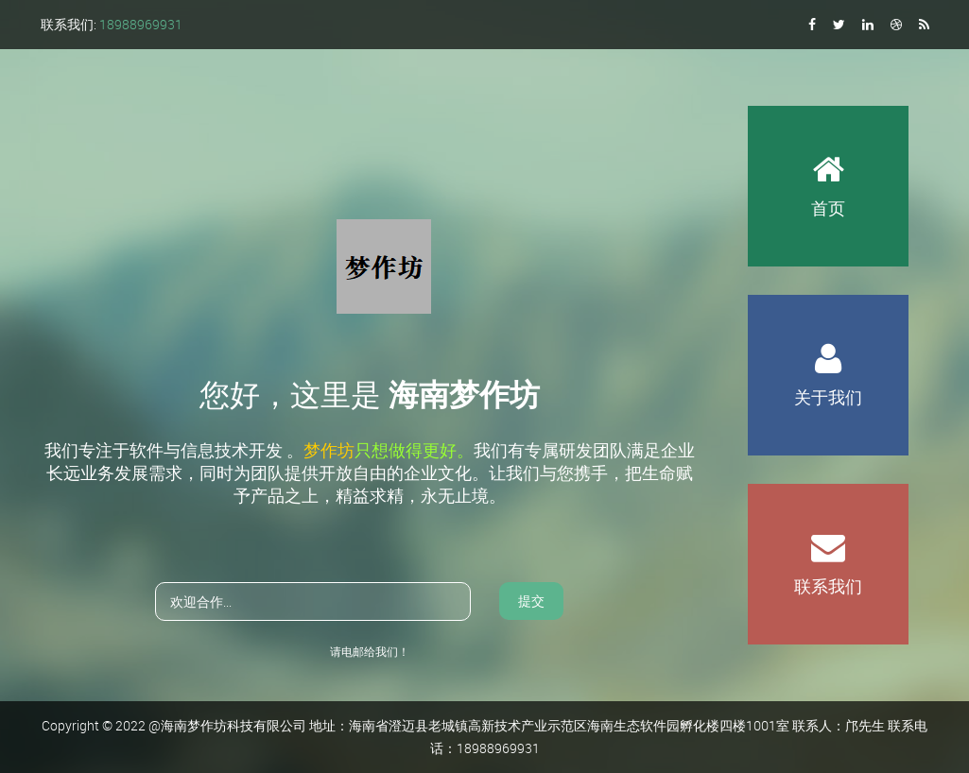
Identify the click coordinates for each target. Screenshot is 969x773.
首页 (828, 162)
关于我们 (828, 351)
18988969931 (140, 24)
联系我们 (828, 540)
